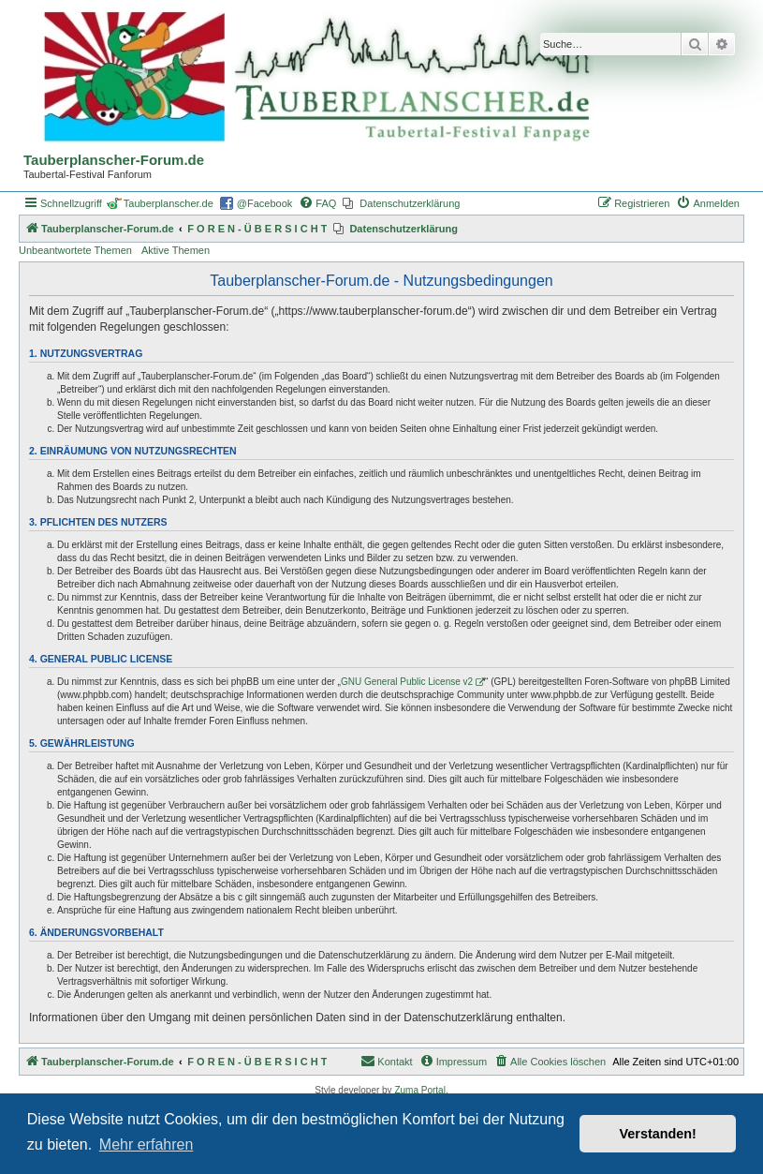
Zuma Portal (419, 1090)
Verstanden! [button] (658, 1133)
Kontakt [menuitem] (386, 1060)
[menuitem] (317, 203)
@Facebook (264, 203)
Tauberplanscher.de (168, 203)
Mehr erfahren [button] (146, 1144)
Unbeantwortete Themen (75, 250)
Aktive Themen (175, 250)
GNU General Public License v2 (407, 681)
